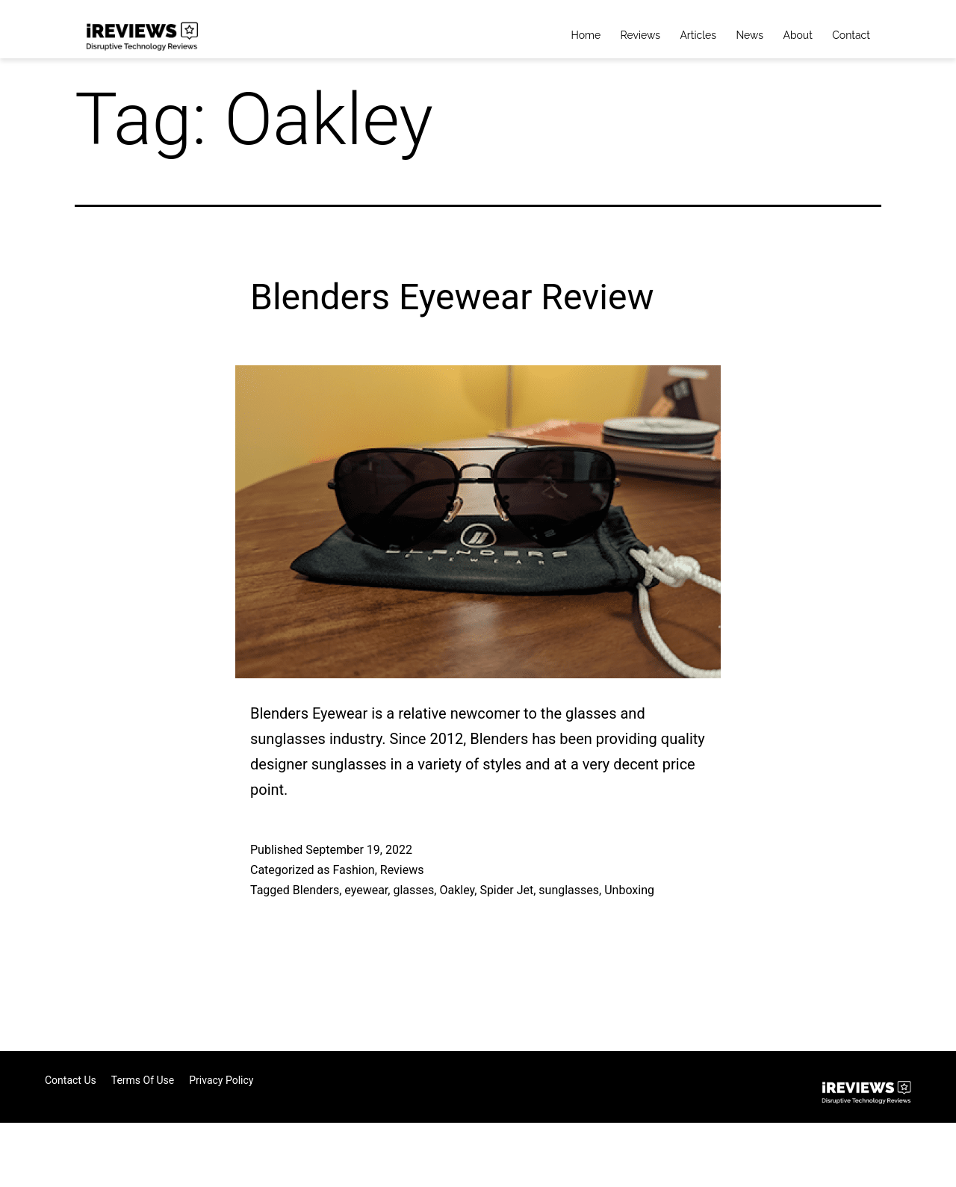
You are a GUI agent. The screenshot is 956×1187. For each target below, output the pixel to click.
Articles (698, 35)
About (797, 35)
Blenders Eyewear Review (452, 297)
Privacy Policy (221, 1080)
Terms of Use (143, 1080)
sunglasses (568, 890)
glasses (413, 890)
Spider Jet (506, 890)
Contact (851, 35)
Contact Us (70, 1080)
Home (586, 35)
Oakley (456, 890)
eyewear (366, 890)
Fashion (353, 870)
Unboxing (629, 890)
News (749, 35)
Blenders (316, 890)
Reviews (640, 35)
